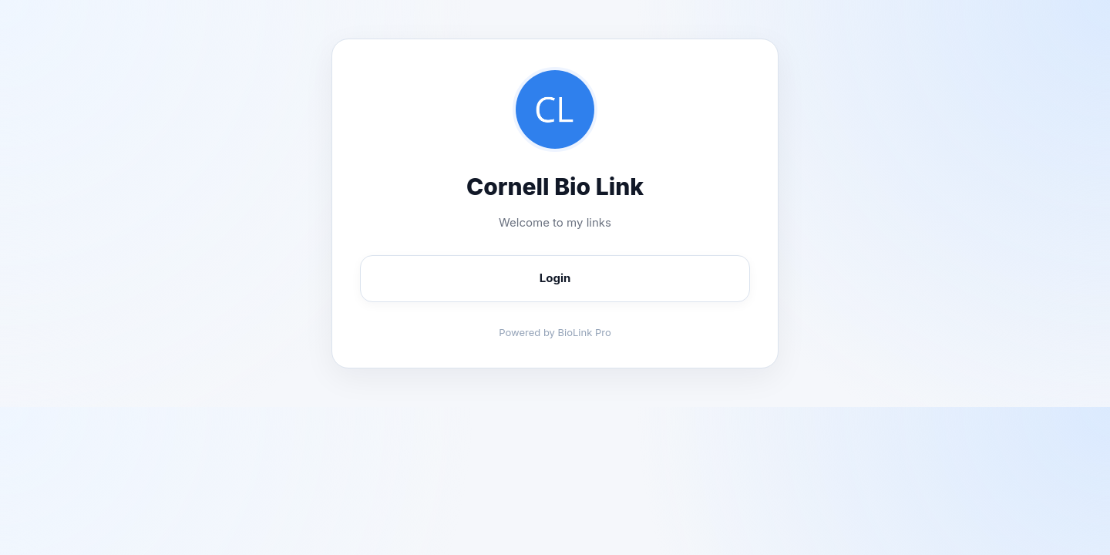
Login (555, 278)
